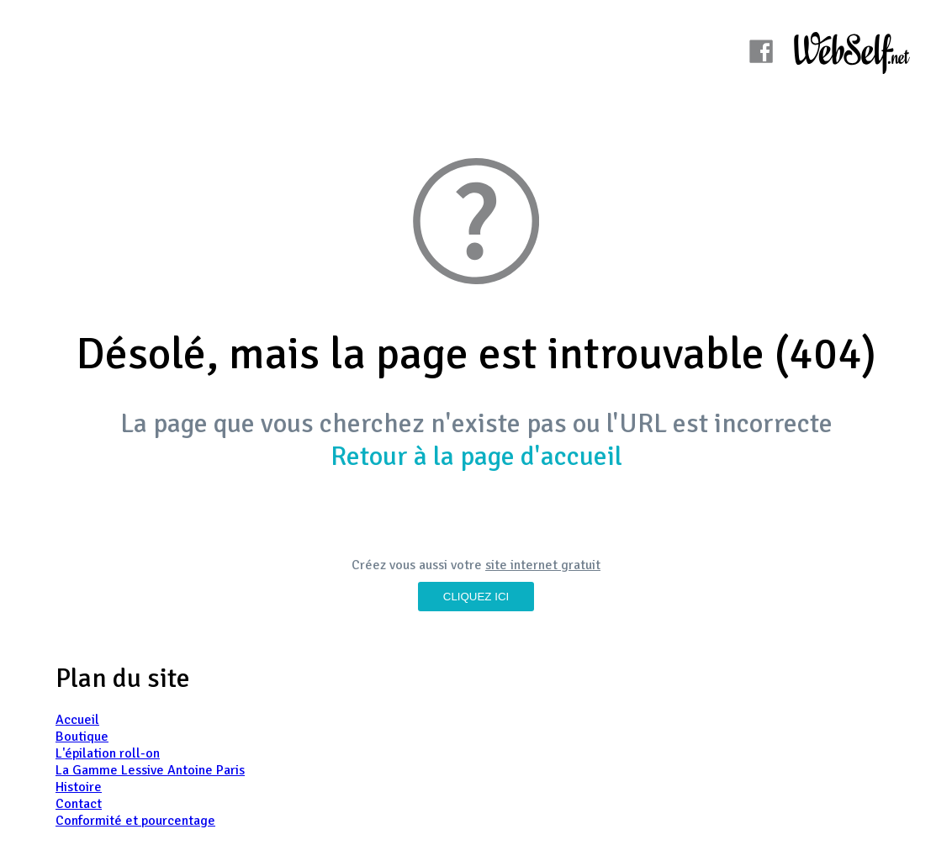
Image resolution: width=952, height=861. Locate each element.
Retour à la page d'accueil (476, 456)
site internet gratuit (542, 565)
